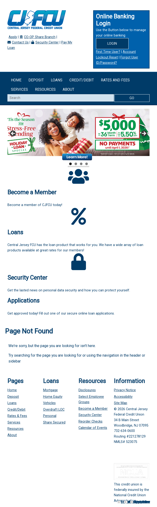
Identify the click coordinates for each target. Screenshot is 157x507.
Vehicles (49, 403)
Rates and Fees (115, 80)
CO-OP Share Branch (39, 37)
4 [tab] (86, 164)
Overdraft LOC (54, 410)
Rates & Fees (17, 416)
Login (112, 44)
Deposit (36, 80)
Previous (13, 133)
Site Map (120, 403)
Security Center (47, 42)
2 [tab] (76, 164)
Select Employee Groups (91, 399)
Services (19, 89)
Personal (49, 416)
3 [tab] (81, 164)
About (68, 89)
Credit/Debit (81, 80)
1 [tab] (70, 164)
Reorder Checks (90, 422)
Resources (45, 89)
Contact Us (20, 42)
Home (16, 80)
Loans (56, 80)
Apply (13, 37)
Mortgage (50, 390)
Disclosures (87, 390)
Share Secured (54, 422)
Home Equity (52, 397)
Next (143, 133)
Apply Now (142, 502)
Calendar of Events (92, 428)
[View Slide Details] (78, 135)
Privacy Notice (125, 390)
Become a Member (93, 409)
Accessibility (123, 397)
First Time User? (108, 52)
